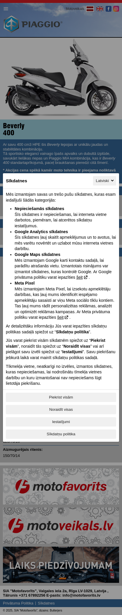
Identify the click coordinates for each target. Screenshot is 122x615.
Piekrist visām (61, 397)
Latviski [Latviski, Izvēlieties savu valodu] (105, 180)
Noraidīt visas (61, 409)
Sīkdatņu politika (61, 434)
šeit (79, 277)
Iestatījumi (61, 422)
